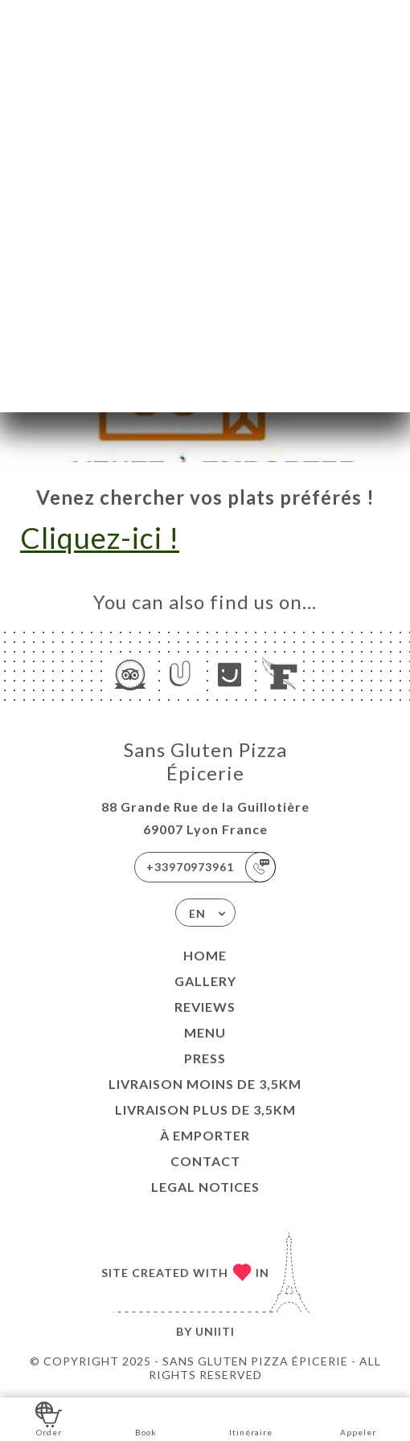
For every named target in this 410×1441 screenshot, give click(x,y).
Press (205, 1058)
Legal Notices (205, 1186)
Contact (205, 1161)
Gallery (205, 981)
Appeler (358, 1418)
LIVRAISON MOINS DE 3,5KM (205, 1083)
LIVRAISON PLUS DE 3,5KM (205, 1109)
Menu (205, 1032)
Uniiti (215, 1331)
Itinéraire (251, 1418)
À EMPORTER (205, 1135)
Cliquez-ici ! (99, 537)
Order (49, 1418)
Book (146, 1418)
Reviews (205, 1006)
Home (205, 955)
